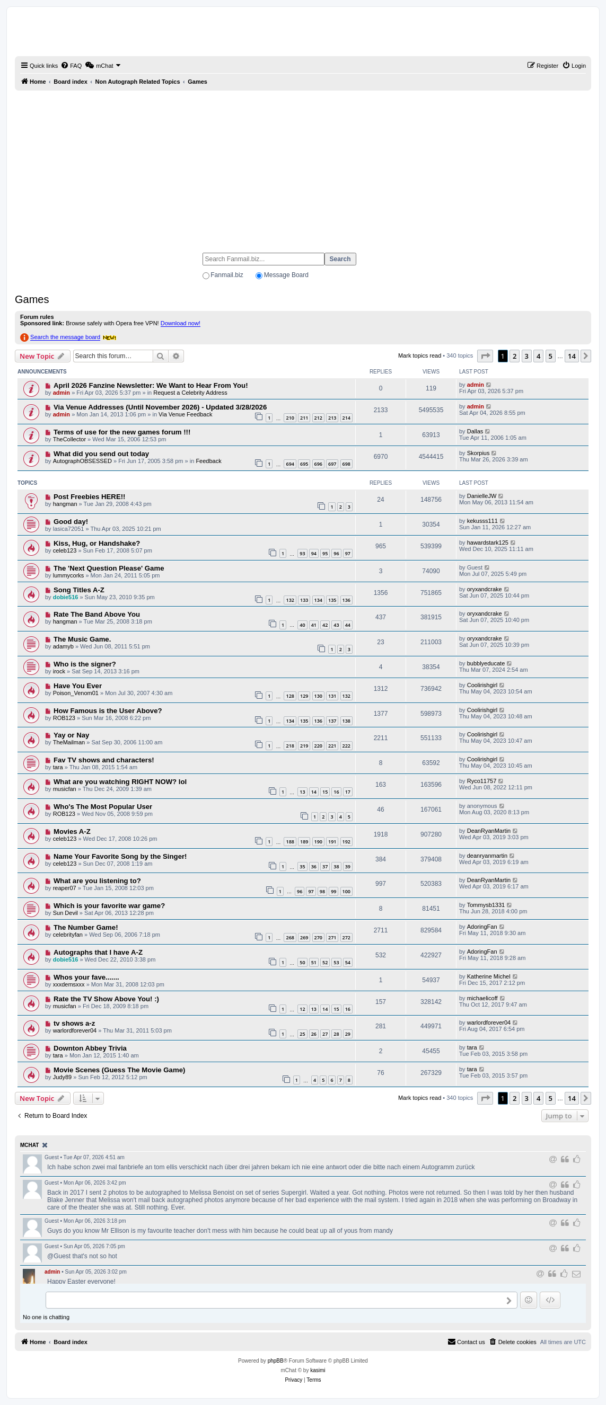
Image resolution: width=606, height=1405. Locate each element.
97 (347, 553)
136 (346, 600)
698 (346, 463)
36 (314, 866)
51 (314, 962)
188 (290, 841)
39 (347, 866)
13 (302, 791)
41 (314, 624)
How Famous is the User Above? (108, 711)
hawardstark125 (487, 542)
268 (290, 937)
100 (346, 891)
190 (318, 841)
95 (325, 553)
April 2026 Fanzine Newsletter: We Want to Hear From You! (151, 385)
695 (304, 463)
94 (314, 553)
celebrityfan (68, 934)
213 (332, 417)
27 (325, 1033)
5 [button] (550, 356)
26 (314, 1033)
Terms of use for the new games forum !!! (122, 432)
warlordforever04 (75, 1030)
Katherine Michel (489, 976)
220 (318, 745)
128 (290, 695)
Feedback (208, 461)
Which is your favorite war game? (109, 906)
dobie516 (65, 597)
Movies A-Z (72, 831)
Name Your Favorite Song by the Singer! (120, 856)
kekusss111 (482, 521)
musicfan (64, 789)
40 (302, 624)
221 (332, 745)
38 (336, 866)
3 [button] (527, 356)
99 (333, 891)
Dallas (475, 431)
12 (302, 1009)
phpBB (276, 1361)
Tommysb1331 (486, 905)
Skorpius (478, 453)
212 (318, 417)
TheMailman (69, 742)
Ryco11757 (482, 781)
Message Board (286, 275)
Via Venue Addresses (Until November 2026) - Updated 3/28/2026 (160, 407)
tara (58, 767)
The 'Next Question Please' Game (109, 568)
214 (346, 417)
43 (336, 624)
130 (318, 695)
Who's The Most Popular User (103, 807)
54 (347, 962)
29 (347, 1033)
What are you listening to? (97, 881)
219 (304, 745)
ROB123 (64, 718)
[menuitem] (71, 65)
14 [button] (572, 356)
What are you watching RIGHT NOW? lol (120, 782)
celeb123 (65, 550)
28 (336, 1033)
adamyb (63, 646)
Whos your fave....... (86, 977)
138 (346, 720)
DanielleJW (482, 496)
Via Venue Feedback (185, 414)
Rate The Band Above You (97, 614)
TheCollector (69, 439)
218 (290, 745)
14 (314, 791)
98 (322, 891)
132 (290, 600)
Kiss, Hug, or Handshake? (97, 543)
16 (336, 791)
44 (347, 624)
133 (304, 600)
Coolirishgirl (482, 685)
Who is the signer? (85, 664)
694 (290, 463)
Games (32, 299)
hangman (65, 504)
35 (302, 866)
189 (304, 841)
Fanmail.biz (226, 275)
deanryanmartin (487, 855)
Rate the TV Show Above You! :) (106, 999)
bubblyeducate (486, 663)
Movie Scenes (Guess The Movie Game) (119, 1070)
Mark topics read (419, 355)
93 (302, 553)
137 (332, 720)
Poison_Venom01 (76, 693)
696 (318, 463)
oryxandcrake (484, 589)
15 (325, 791)
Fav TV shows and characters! (104, 760)
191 (332, 841)
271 (332, 937)
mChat (29, 1145)
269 (304, 937)
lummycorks (68, 575)
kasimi (317, 1370)
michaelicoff (482, 998)
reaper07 (64, 888)
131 (332, 695)
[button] (485, 356)
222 (346, 745)
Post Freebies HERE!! (90, 497)
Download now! (180, 323)
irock (59, 671)
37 (325, 866)
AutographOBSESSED (82, 461)
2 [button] (514, 356)
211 (304, 417)
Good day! (71, 522)
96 (336, 553)
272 (346, 937)
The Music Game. (82, 639)
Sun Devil (65, 913)
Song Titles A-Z (79, 590)
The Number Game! (86, 927)
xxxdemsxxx (69, 984)
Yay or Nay (71, 735)
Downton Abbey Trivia (90, 1048)
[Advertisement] (303, 167)
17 (347, 791)
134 (318, 600)
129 (304, 695)
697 (332, 463)
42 (325, 624)
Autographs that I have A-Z (98, 952)
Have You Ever (78, 686)
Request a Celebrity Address (190, 392)
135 (332, 600)
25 (302, 1033)
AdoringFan (482, 926)
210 (290, 417)
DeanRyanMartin (489, 831)
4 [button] (538, 356)
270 (318, 937)
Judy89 (62, 1077)
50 (302, 962)
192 (346, 841)
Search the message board (65, 337)
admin (61, 392)
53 (336, 962)
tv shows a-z (74, 1023)
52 (325, 962)
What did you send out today (101, 454)
